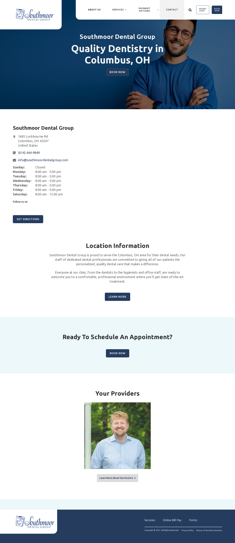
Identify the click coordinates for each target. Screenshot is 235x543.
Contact (172, 9)
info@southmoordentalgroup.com (43, 160)
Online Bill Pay (172, 519)
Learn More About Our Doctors (116, 477)
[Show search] (190, 9)
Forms (193, 519)
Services (118, 9)
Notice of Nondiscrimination (209, 529)
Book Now (217, 10)
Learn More (117, 296)
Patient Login (202, 10)
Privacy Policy (188, 529)
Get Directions (28, 219)
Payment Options (144, 9)
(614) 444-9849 (29, 152)
